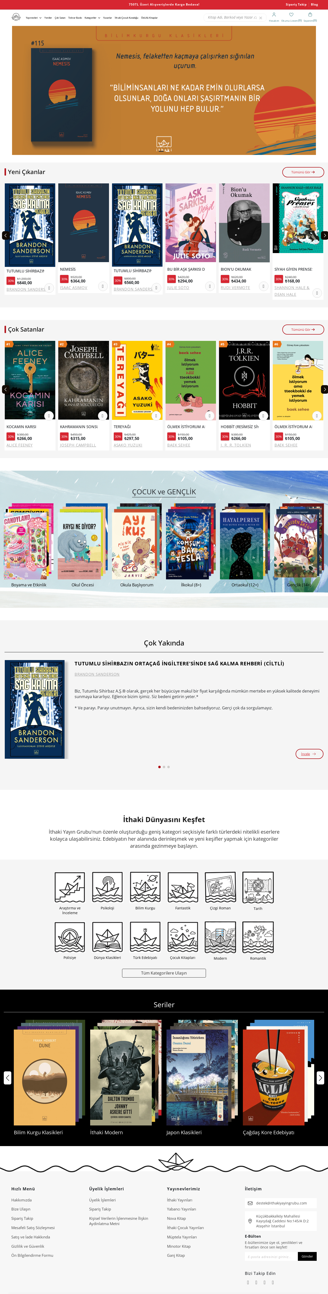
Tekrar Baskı (75, 17)
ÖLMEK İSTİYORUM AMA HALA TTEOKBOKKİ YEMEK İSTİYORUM (186, 426)
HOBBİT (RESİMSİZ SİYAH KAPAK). (239, 426)
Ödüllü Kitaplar (149, 17)
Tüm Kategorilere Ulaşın (164, 973)
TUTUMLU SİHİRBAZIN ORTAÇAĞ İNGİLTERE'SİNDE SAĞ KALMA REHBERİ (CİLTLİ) (25, 271)
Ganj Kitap (176, 1255)
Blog (314, 5)
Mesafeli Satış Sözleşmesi (33, 1227)
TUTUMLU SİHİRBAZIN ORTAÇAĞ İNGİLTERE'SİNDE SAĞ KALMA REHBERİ (132, 270)
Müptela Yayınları (182, 1236)
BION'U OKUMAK (236, 269)
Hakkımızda (21, 1199)
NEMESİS (68, 269)
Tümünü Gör (303, 172)
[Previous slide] (6, 235)
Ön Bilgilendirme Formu (32, 1255)
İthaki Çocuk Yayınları (185, 1227)
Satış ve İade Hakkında (30, 1236)
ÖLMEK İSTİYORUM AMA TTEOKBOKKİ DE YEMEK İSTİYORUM (293, 426)
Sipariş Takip (296, 5)
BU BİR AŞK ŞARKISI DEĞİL (186, 269)
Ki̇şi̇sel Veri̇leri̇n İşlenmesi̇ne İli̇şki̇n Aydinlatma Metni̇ (118, 1221)
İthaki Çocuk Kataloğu (126, 17)
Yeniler (48, 17)
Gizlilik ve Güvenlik (27, 1246)
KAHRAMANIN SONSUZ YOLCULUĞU (79, 426)
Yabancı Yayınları (181, 1208)
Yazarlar (107, 17)
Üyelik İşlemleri (102, 1199)
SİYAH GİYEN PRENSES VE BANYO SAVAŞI (293, 269)
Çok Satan (60, 17)
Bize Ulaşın (20, 1208)
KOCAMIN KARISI (21, 426)
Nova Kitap (176, 1218)
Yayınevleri (32, 17)
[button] (161, 151)
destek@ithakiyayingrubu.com (281, 1203)
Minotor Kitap (179, 1246)
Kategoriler (91, 17)
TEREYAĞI (122, 426)
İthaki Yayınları (179, 1199)
